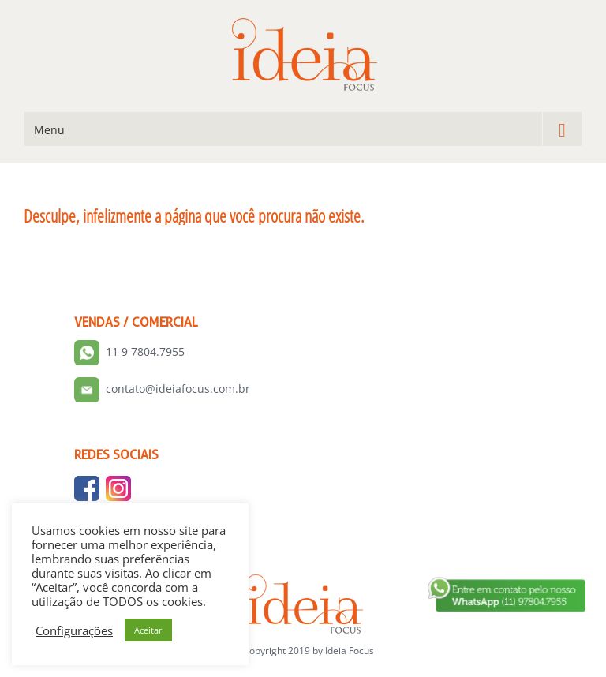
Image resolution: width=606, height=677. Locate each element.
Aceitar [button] (148, 630)
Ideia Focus (349, 650)
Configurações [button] (74, 630)
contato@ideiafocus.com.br (178, 388)
